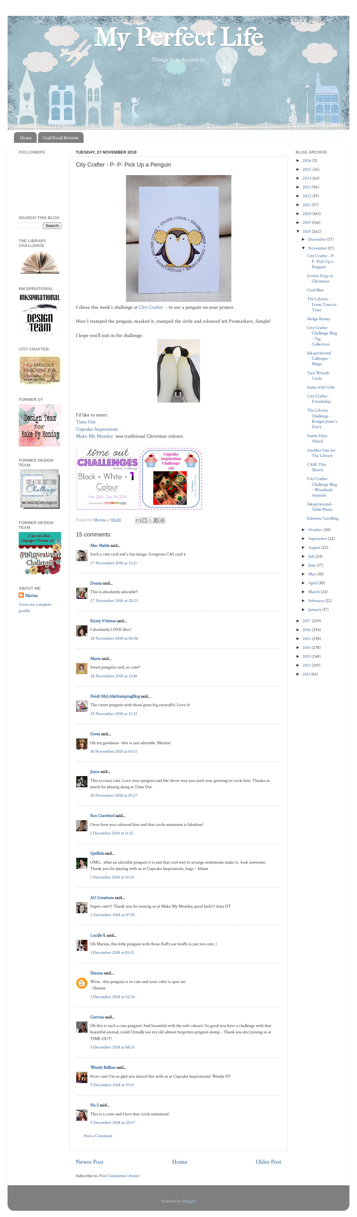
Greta (95, 734)
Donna (96, 583)
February (316, 601)
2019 (307, 222)
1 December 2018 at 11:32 (111, 833)
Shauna (96, 973)
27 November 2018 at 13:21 (113, 563)
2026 (307, 160)
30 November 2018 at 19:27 (113, 795)
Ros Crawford (102, 816)
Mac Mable (100, 545)
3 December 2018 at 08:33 (112, 1047)
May (312, 574)
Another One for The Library (321, 453)
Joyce (94, 772)
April (313, 583)
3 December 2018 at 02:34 (112, 997)
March (314, 592)
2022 (307, 196)
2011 (307, 674)
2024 (307, 178)
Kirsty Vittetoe (103, 621)
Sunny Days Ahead (317, 438)
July (312, 556)
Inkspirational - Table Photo (320, 506)
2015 (307, 639)
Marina (31, 596)
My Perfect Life (178, 38)
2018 (307, 231)
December (317, 239)
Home (26, 138)
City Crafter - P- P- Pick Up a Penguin (321, 261)
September (318, 539)
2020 (307, 214)
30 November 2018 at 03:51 (113, 751)
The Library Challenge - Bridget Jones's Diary (322, 418)
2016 (307, 630)
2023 (307, 187)
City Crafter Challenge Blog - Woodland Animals (322, 487)
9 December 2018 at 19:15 (112, 1085)
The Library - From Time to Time (321, 304)
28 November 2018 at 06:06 (114, 638)
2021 (307, 205)
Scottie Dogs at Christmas (320, 278)
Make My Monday (95, 436)
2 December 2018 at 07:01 (112, 915)
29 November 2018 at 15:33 (113, 714)
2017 (307, 621)
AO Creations (102, 898)
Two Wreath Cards (318, 375)
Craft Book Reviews (60, 138)
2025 (307, 169)
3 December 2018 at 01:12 (112, 952)
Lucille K (98, 935)
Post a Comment (98, 1136)
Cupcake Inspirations (97, 429)
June (312, 565)
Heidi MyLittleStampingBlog (115, 696)
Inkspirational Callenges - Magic (319, 358)
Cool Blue (315, 290)
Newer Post (89, 1162)
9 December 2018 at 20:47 (112, 1122)
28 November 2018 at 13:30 (113, 676)
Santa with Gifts (321, 387)
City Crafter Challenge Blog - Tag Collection (322, 336)
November (318, 248)
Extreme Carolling (322, 518)
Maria (95, 659)
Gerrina (97, 1017)
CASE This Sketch (316, 467)
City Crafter (151, 307)
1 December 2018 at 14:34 (112, 877)
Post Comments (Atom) (119, 1176)
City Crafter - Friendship (319, 398)
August (314, 547)
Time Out (86, 422)
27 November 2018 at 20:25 (114, 601)
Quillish (97, 853)
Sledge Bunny (318, 319)
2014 (307, 647)
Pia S (94, 1105)
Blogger (188, 1201)
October (315, 530)
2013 (307, 656)
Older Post (268, 1162)
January (315, 609)
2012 (307, 665)
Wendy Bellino (103, 1067)
